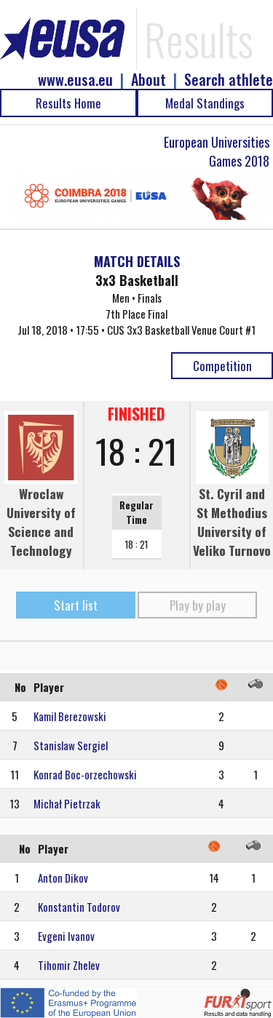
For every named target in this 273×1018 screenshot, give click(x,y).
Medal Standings (205, 103)
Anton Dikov (63, 878)
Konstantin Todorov (79, 907)
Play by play (198, 605)
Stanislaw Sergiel (70, 745)
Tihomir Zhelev (69, 965)
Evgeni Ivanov (66, 936)
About (148, 80)
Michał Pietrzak (66, 803)
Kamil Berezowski (69, 716)
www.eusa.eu (75, 80)
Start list (76, 605)
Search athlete (228, 80)
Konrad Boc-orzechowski (85, 774)
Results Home (68, 103)
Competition (222, 366)
